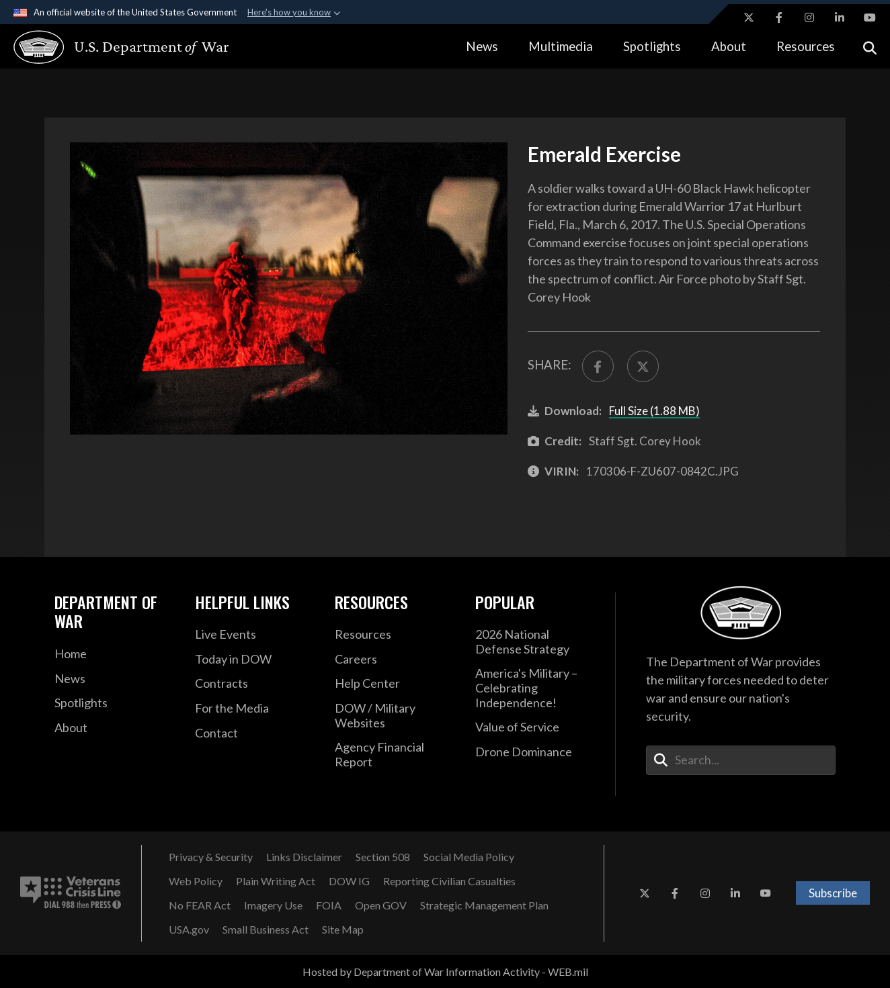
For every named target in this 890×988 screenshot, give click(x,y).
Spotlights (652, 46)
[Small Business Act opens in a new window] (265, 929)
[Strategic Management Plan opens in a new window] (484, 905)
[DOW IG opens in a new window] (349, 881)
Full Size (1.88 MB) (654, 411)
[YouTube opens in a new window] (870, 17)
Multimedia (560, 46)
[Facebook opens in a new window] (779, 17)
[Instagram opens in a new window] (809, 17)
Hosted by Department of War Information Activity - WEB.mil (445, 971)
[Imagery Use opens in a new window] (273, 905)
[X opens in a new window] (749, 17)
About (728, 46)
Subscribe (833, 893)
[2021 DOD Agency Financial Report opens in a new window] (395, 754)
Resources (805, 46)
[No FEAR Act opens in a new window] (199, 905)
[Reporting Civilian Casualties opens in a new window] (449, 881)
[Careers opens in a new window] (395, 659)
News (482, 46)
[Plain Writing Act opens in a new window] (275, 881)
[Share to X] (643, 366)
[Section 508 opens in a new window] (383, 857)
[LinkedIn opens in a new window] (840, 17)
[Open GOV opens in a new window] (380, 905)
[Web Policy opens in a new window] (195, 881)
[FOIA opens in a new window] (328, 905)
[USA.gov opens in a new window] (189, 929)
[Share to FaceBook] (598, 366)
